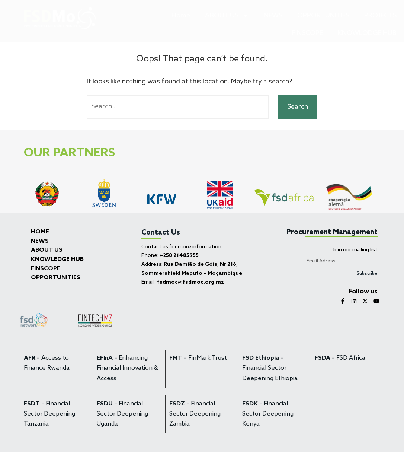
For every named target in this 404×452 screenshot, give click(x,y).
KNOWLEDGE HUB (57, 259)
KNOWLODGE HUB (367, 33)
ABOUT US (227, 16)
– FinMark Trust (198, 358)
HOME (40, 232)
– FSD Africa (340, 358)
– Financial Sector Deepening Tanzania (49, 414)
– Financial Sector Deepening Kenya (268, 414)
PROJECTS (380, 15)
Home (180, 15)
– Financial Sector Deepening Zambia (195, 414)
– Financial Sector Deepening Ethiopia (270, 368)
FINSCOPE (307, 33)
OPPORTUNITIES (323, 15)
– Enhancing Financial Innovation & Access (127, 368)
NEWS (273, 15)
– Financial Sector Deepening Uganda (122, 414)
